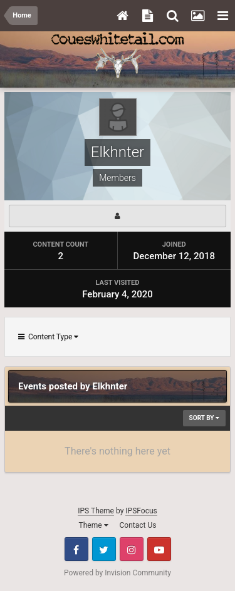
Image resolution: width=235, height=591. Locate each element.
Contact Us (138, 525)
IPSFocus (141, 510)
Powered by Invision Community (117, 572)
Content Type (48, 336)
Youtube (159, 549)
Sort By (204, 417)
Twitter (104, 549)
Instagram (132, 549)
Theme (93, 525)
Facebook (76, 549)
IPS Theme (96, 510)
